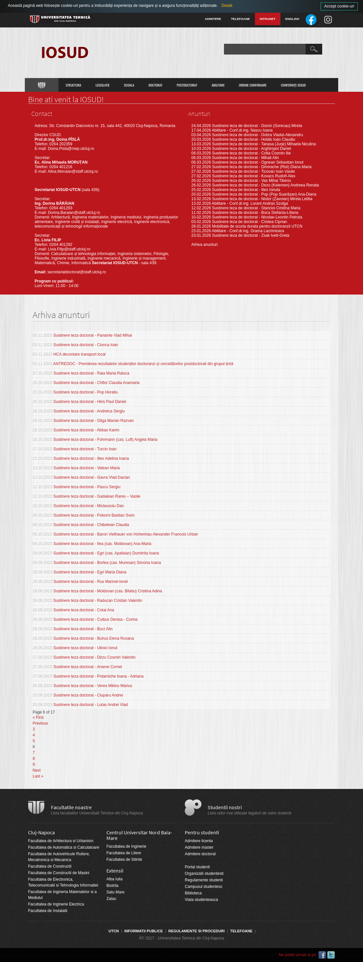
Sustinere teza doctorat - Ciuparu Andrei (88, 695)
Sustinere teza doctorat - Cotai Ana (83, 610)
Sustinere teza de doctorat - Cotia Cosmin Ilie (251, 153)
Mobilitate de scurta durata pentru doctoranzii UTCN (257, 226)
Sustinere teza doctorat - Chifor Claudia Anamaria (96, 382)
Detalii (226, 5)
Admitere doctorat (200, 854)
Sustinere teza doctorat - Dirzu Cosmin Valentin (94, 657)
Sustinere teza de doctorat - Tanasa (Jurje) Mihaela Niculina (264, 144)
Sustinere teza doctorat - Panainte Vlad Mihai (92, 335)
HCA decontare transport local (79, 354)
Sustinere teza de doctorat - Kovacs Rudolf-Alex (253, 176)
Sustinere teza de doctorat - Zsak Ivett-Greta (250, 235)
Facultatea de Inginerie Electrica (56, 904)
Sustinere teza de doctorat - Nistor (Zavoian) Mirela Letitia (262, 199)
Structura (73, 85)
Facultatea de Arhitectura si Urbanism (60, 841)
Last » (38, 776)
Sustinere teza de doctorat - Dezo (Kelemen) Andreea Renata (265, 185)
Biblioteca (193, 893)
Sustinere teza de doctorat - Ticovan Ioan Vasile (253, 171)
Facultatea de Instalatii (47, 910)
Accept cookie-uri (339, 6)
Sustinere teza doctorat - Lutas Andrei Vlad (90, 704)
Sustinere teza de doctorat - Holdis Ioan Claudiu (253, 139)
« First (38, 717)
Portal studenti (197, 867)
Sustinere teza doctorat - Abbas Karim (86, 430)
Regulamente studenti (204, 880)
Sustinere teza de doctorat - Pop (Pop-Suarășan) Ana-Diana (264, 194)
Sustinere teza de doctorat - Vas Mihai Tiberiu (251, 180)
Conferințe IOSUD (293, 85)
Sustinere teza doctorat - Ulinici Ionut (85, 648)
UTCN (114, 931)
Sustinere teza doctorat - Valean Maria (86, 468)
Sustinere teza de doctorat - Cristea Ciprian (249, 221)
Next (37, 770)
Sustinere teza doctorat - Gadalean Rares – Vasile (96, 496)
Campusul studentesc (203, 886)
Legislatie (103, 85)
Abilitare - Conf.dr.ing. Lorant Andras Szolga (250, 203)
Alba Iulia (114, 879)
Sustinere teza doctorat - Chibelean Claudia (91, 524)
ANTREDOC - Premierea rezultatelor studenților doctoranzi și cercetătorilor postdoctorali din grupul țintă (143, 363)
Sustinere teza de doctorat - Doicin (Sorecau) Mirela (257, 125)
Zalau (111, 898)
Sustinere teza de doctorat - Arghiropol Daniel (251, 148)
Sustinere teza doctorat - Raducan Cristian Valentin (97, 600)
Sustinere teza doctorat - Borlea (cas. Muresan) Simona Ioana (107, 562)
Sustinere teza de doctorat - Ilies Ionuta (246, 189)
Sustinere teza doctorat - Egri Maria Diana (89, 572)
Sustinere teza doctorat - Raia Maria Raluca (91, 373)
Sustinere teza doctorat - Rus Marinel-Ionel (90, 581)
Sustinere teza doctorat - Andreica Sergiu (89, 411)
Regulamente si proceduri (196, 931)
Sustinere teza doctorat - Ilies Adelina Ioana (91, 458)
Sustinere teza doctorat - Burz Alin (82, 629)
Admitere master (199, 847)
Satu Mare (115, 892)
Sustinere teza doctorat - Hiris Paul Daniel (89, 401)
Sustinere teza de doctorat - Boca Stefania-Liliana (255, 212)
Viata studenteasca (201, 899)
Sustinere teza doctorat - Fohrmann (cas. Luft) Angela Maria (105, 439)
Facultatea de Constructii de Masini (58, 873)
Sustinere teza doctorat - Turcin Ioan (84, 449)
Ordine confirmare (252, 85)
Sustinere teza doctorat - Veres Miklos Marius (92, 685)
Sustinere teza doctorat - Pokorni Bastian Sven (93, 515)
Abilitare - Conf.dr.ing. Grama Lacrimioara (248, 231)
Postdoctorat (187, 85)
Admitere (213, 19)
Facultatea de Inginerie (126, 846)
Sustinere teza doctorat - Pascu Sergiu (86, 487)
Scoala (129, 85)
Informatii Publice (143, 931)
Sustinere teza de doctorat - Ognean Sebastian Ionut (257, 162)
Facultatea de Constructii (49, 866)
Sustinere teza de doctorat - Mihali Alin (245, 157)
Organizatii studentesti (204, 873)
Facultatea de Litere (123, 853)
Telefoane (240, 19)
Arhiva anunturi (204, 244)
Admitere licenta (199, 841)
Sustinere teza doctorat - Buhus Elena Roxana (93, 638)
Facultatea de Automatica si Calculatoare (63, 847)
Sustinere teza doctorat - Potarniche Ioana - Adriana (98, 676)
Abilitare (218, 85)
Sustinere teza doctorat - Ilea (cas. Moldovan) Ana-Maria (102, 543)
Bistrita (112, 885)
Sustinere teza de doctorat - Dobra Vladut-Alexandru (257, 135)
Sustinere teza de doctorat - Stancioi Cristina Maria (256, 208)
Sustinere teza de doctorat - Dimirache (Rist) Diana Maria (261, 167)
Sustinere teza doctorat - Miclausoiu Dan (88, 506)
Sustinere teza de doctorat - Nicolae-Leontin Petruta (257, 217)
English (292, 19)
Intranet (268, 19)
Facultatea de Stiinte (124, 859)
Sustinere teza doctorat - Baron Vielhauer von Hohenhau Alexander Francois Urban (125, 534)
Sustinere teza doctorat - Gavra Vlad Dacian (91, 477)
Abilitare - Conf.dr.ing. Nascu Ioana (242, 130)
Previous (40, 723)
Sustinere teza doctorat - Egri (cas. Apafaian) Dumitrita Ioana (106, 553)
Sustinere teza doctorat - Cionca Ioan (85, 345)
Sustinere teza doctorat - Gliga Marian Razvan (93, 420)
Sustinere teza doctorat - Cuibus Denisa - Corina (95, 619)
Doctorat (155, 85)
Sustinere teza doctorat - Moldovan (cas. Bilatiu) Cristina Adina (107, 591)
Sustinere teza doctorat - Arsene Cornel (87, 667)
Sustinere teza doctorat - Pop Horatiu (85, 392)
